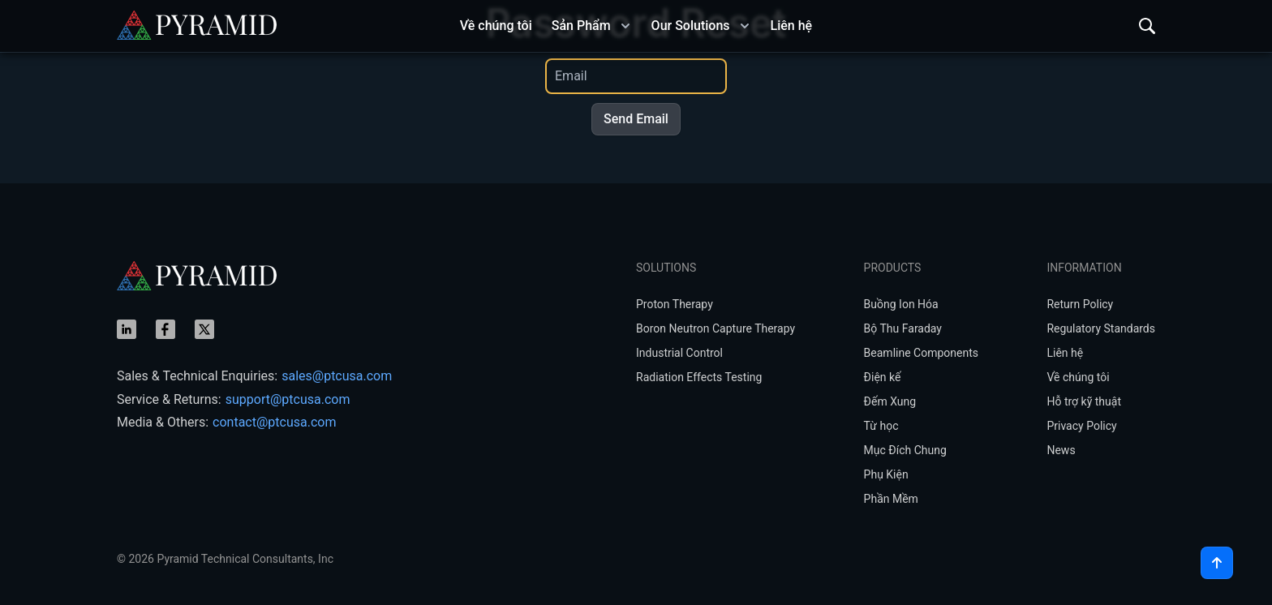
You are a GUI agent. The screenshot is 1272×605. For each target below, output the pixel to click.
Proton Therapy (674, 304)
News (1060, 450)
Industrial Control (679, 352)
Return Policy (1079, 304)
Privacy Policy (1081, 425)
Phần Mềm (891, 498)
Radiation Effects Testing (699, 377)
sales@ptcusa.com (336, 376)
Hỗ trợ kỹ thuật (1083, 401)
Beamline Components (921, 352)
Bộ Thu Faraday (903, 328)
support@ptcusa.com (288, 399)
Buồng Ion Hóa (901, 304)
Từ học (881, 425)
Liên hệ (1064, 352)
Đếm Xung (890, 401)
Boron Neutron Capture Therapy (715, 328)
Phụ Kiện (886, 474)
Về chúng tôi (1077, 377)
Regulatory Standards (1100, 328)
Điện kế (882, 377)
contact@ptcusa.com (274, 422)
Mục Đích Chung (905, 450)
